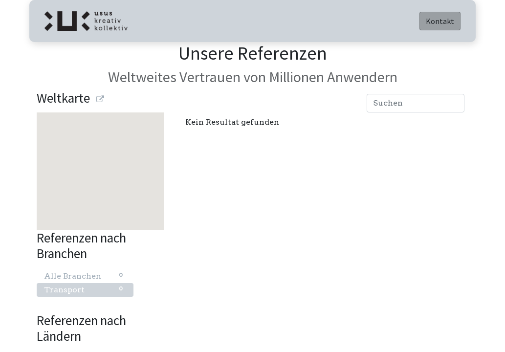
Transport (85, 289)
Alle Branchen (85, 275)
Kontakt (440, 21)
